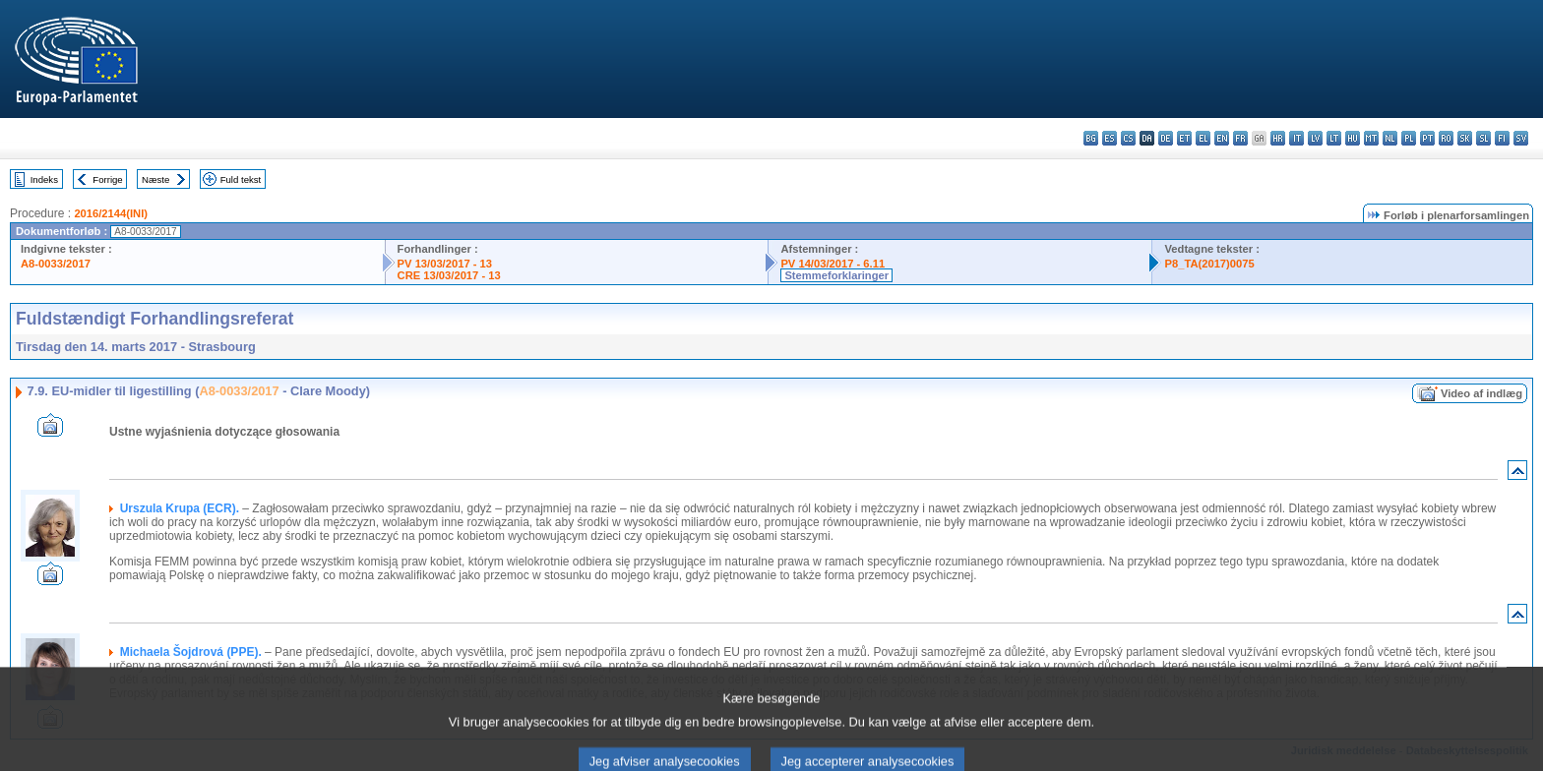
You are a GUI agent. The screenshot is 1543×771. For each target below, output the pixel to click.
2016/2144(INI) (111, 213)
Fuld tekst (241, 179)
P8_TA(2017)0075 (1209, 263)
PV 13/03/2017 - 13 (445, 263)
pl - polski (1408, 138)
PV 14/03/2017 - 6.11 (832, 263)
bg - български (1090, 138)
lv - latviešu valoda (1315, 138)
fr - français (1240, 138)
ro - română (1446, 138)
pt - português (1427, 138)
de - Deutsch (1165, 138)
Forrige (107, 179)
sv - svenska (1520, 138)
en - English (1221, 138)
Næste (155, 179)
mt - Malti (1371, 138)
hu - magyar (1352, 138)
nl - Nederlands (1390, 138)
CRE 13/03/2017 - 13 (449, 275)
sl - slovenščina (1483, 138)
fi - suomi (1502, 138)
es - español (1109, 138)
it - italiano (1296, 138)
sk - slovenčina (1464, 138)
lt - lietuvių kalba (1334, 138)
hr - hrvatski (1277, 138)
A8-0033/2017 (56, 263)
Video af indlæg (1481, 393)
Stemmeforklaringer (836, 275)
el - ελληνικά (1203, 138)
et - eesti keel (1184, 138)
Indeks (44, 179)
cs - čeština (1128, 138)
